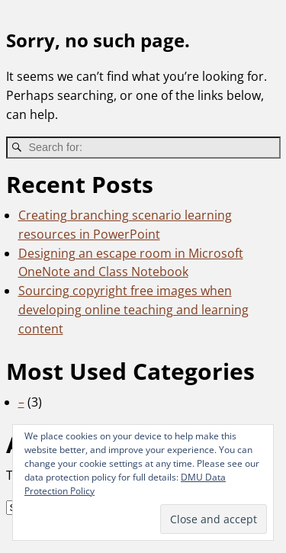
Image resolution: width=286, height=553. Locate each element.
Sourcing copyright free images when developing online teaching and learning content (133, 309)
